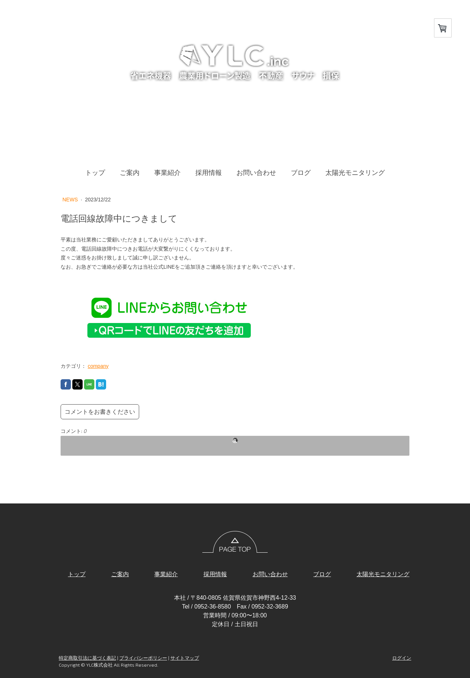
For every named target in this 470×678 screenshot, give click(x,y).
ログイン (401, 658)
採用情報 (208, 172)
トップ (95, 172)
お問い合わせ (256, 172)
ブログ (301, 172)
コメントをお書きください (100, 412)
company (98, 366)
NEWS (70, 199)
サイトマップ (184, 658)
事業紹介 (167, 172)
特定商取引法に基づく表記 (87, 658)
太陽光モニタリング (355, 172)
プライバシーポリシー (143, 658)
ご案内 (130, 172)
